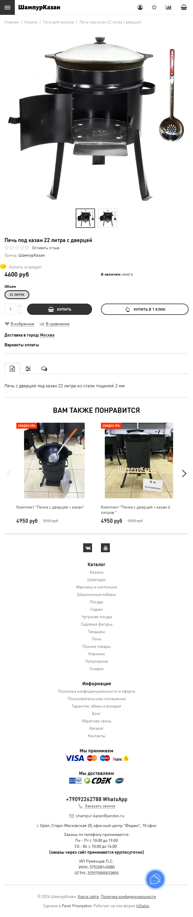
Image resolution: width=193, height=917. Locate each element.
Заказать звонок (100, 805)
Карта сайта (88, 896)
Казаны (97, 571)
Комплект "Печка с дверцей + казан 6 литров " (135, 509)
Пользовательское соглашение (97, 698)
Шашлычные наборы (96, 594)
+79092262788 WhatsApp (96, 799)
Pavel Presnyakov (76, 905)
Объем (10, 286)
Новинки (96, 653)
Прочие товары (96, 646)
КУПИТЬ (59, 309)
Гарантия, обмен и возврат (96, 705)
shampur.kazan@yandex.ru (100, 815)
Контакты (96, 735)
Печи (96, 638)
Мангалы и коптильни (96, 586)
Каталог (96, 728)
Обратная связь (96, 720)
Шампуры (96, 579)
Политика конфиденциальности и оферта (96, 691)
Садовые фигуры (97, 623)
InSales (142, 905)
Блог (96, 713)
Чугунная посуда (96, 616)
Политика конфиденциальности (128, 896)
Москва (47, 334)
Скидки (97, 668)
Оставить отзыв (45, 247)
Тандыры (96, 631)
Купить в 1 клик (144, 309)
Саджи (96, 609)
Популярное (96, 661)
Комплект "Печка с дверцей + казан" (50, 506)
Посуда (96, 601)
